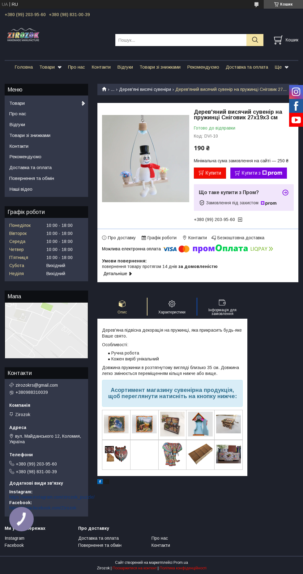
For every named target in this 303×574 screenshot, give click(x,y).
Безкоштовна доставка (240, 237)
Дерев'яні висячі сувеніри (145, 89)
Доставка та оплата (247, 67)
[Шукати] (254, 40)
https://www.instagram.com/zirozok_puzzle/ (52, 497)
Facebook (14, 545)
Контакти (101, 67)
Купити (213, 173)
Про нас (76, 67)
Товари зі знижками (160, 67)
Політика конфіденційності (183, 568)
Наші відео (20, 189)
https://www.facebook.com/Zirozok (42, 507)
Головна (24, 67)
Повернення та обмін (31, 178)
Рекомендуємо (203, 67)
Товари (47, 67)
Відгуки (125, 67)
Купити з (261, 173)
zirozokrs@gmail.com (36, 385)
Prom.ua (180, 562)
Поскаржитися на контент (135, 568)
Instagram (14, 538)
